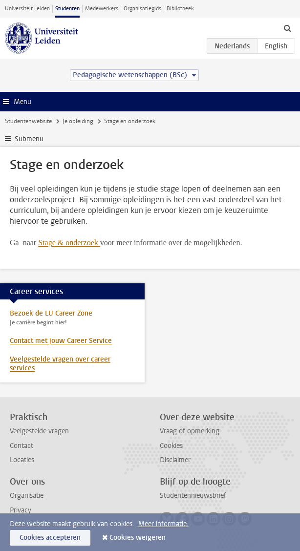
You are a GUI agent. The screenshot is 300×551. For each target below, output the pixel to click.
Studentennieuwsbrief (193, 495)
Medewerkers (101, 8)
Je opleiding (78, 121)
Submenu (29, 139)
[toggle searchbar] (287, 28)
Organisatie (26, 495)
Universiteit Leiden (27, 8)
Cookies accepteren (50, 537)
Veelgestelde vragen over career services (60, 364)
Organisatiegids (142, 8)
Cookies (171, 445)
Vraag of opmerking (189, 431)
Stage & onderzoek (69, 242)
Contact (21, 445)
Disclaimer (175, 460)
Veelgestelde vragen (39, 431)
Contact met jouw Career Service (61, 340)
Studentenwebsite (28, 121)
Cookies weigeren (137, 537)
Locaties (22, 460)
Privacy (20, 510)
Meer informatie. (163, 524)
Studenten (67, 8)
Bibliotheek (180, 8)
